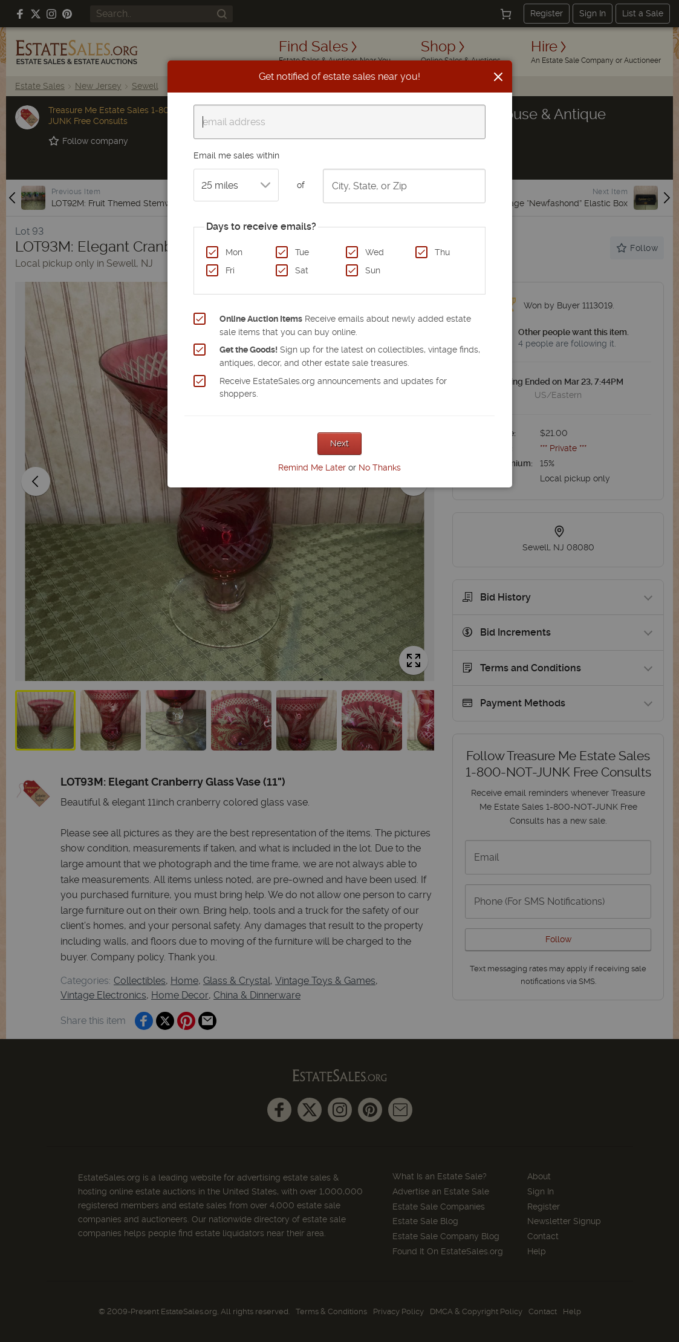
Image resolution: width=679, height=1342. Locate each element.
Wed (374, 252)
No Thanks (380, 467)
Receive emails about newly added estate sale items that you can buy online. (345, 325)
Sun (372, 270)
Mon (234, 252)
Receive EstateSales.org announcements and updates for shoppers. (333, 387)
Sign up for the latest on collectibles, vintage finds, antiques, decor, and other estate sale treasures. (349, 356)
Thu (442, 252)
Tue (302, 252)
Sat (301, 270)
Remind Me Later (312, 467)
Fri (230, 270)
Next (339, 443)
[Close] (498, 77)
